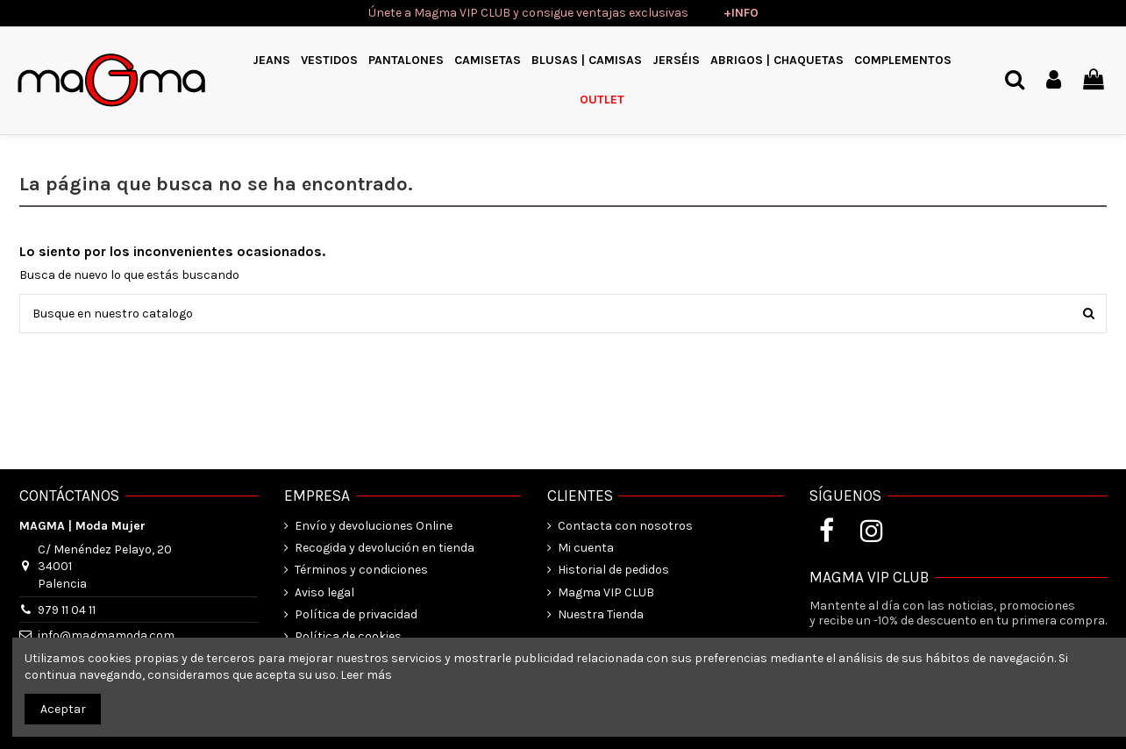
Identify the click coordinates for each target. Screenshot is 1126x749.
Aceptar (63, 709)
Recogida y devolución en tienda (384, 547)
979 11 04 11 (67, 610)
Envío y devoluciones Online (374, 525)
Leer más (366, 674)
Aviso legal (324, 592)
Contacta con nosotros (625, 525)
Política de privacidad (356, 614)
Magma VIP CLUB (606, 592)
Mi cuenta (586, 547)
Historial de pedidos (613, 569)
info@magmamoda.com (106, 635)
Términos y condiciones (361, 569)
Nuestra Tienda (601, 614)
